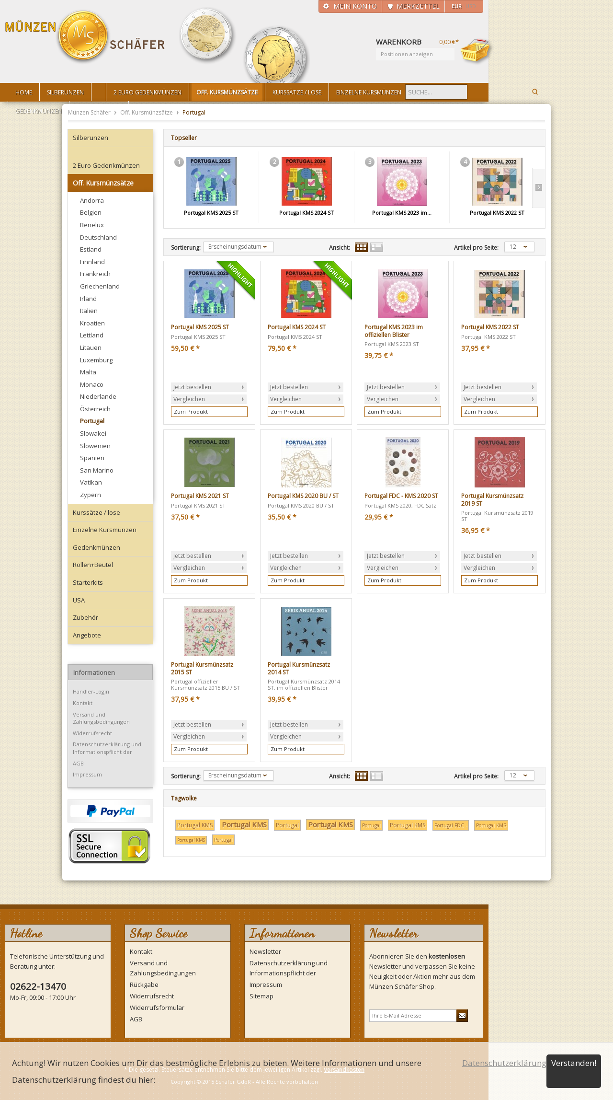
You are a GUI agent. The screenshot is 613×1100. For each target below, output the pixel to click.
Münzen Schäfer (85, 37)
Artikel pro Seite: (476, 248)
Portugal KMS (195, 825)
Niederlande (98, 396)
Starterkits (88, 582)
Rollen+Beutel (93, 564)
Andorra (92, 200)
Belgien (91, 212)
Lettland (91, 335)
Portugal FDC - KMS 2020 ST (401, 496)
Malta (88, 372)
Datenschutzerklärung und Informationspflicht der (107, 748)
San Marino (97, 470)
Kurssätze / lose (96, 512)
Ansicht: (339, 248)
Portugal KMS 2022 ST (497, 212)
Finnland (92, 261)
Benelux (92, 224)
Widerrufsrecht (92, 733)
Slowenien (95, 445)
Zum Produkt (191, 411)
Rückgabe (144, 984)
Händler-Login (91, 691)
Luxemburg (96, 360)
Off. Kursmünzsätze (147, 112)
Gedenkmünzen (96, 547)
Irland (88, 298)
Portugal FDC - (450, 825)
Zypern (90, 494)
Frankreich (95, 273)
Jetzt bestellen (192, 387)
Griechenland (100, 286)
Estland (91, 249)
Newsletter (265, 951)
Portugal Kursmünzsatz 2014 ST (299, 668)
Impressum (87, 774)
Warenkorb (477, 51)
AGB (78, 763)
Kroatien (92, 323)
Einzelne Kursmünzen (104, 529)
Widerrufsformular (157, 1007)
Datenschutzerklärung (504, 1062)
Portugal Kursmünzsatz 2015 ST (202, 668)
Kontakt (82, 702)
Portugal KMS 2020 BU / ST (303, 496)
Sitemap (261, 996)
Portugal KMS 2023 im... (401, 212)
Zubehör (85, 617)
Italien (89, 310)
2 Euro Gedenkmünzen (106, 165)
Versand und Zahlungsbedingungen (101, 718)
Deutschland (98, 237)
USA (79, 600)
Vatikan (91, 482)
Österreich (95, 409)
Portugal (92, 421)
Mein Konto (355, 6)
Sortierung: (186, 248)
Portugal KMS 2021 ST (200, 496)
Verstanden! (573, 1062)
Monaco (91, 384)
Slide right (538, 188)
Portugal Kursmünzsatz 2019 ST (492, 499)
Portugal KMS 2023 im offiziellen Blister (393, 331)
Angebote (87, 635)
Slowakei (93, 433)
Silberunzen (90, 137)
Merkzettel (418, 6)
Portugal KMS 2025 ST (211, 212)
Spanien (92, 457)
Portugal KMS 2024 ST (306, 212)
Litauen (91, 347)
